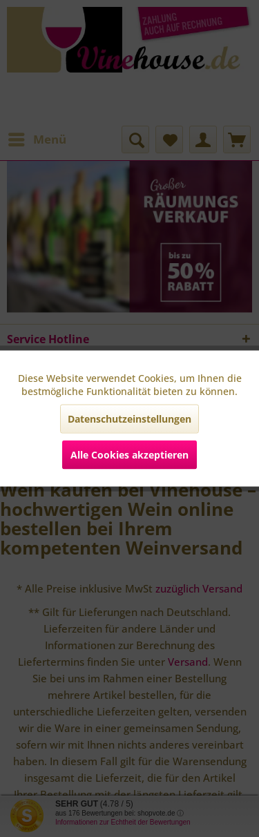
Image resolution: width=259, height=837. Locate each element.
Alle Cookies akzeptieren (129, 454)
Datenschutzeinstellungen (129, 418)
